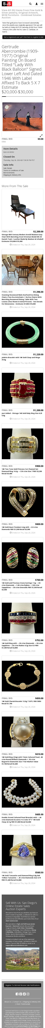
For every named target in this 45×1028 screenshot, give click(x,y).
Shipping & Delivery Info (12, 175)
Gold (18, 928)
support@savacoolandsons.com (16, 945)
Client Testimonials (23, 1004)
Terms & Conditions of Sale (13, 170)
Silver (23, 928)
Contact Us (17, 1002)
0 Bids (4, 141)
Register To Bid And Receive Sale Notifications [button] (22, 985)
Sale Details (7, 168)
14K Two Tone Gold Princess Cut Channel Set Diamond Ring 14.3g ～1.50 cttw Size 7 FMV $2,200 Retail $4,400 (22, 471)
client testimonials (12, 921)
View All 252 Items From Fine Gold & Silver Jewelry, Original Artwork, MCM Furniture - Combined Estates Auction (22, 14)
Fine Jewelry (29, 928)
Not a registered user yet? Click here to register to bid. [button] (24, 37)
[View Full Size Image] (41, 135)
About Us (7, 1002)
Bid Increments (9, 173)
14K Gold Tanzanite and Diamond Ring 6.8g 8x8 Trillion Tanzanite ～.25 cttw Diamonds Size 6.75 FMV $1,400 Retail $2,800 (21, 877)
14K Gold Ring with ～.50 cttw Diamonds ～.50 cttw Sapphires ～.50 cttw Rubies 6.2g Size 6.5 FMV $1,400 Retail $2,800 (22, 645)
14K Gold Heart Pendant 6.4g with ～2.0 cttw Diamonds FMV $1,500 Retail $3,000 (20, 528)
